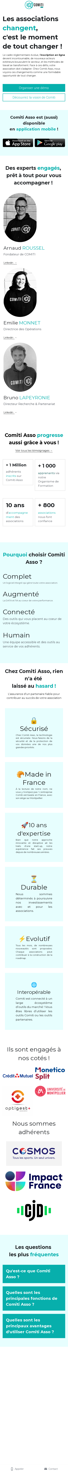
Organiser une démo (34, 88)
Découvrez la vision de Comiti (34, 97)
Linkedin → (10, 262)
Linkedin (9, 337)
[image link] (34, 4)
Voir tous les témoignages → (34, 450)
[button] (34, 1274)
